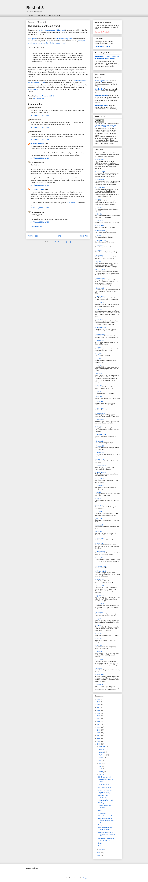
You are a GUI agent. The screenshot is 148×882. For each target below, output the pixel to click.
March (101, 772)
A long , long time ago (105, 790)
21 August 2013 (99, 604)
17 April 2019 (99, 220)
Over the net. (71, 203)
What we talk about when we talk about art (106, 839)
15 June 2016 (98, 319)
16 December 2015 (100, 327)
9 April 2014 (98, 531)
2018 (99, 716)
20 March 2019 (99, 225)
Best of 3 (35, 7)
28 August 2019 (100, 188)
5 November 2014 (100, 446)
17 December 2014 (100, 434)
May (100, 766)
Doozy (100, 810)
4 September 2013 (100, 596)
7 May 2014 (98, 518)
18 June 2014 (98, 505)
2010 (99, 738)
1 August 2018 (99, 255)
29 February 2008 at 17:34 (40, 222)
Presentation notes (101, 105)
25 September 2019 (101, 179)
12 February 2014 (100, 551)
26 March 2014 (99, 538)
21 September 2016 (100, 296)
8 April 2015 (98, 396)
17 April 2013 (99, 660)
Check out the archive (102, 46)
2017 (99, 719)
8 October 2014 (99, 459)
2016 (99, 721)
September (102, 755)
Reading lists (99, 89)
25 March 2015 (99, 401)
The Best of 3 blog (100, 123)
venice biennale (38, 98)
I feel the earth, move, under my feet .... (105, 828)
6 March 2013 (99, 684)
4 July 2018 (98, 262)
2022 (99, 705)
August (101, 757)
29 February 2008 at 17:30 (40, 208)
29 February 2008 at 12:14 (40, 127)
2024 (99, 699)
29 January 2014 (99, 558)
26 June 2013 (98, 633)
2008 (99, 744)
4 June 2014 (98, 512)
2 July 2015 (98, 359)
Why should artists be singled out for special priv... (106, 820)
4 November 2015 (100, 334)
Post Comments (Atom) (63, 242)
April (100, 769)
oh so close (102, 813)
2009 (99, 741)
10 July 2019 (98, 199)
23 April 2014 (99, 525)
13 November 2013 (100, 571)
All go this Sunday (104, 793)
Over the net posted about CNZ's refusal (51, 30)
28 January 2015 (99, 426)
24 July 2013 (98, 619)
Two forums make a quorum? (104, 806)
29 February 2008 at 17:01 (40, 185)
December (102, 746)
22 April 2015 (99, 392)
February (102, 774)
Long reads (41, 15)
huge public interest (35, 89)
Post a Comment (36, 226)
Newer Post (33, 236)
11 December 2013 (100, 566)
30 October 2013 (99, 579)
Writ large (101, 803)
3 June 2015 (98, 373)
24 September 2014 (100, 466)
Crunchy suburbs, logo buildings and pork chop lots (106, 834)
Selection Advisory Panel (63, 38)
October (101, 752)
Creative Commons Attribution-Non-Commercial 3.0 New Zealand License (107, 126)
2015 (99, 724)
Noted (100, 843)
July (100, 760)
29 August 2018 (99, 250)
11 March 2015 (99, 408)
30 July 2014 (98, 492)
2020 (99, 710)
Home (31, 15)
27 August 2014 (99, 479)
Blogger (85, 878)
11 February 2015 (100, 419)
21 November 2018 (100, 245)
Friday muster (102, 846)
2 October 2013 (99, 586)
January (101, 849)
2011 (99, 735)
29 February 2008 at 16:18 (40, 158)
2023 (99, 702)
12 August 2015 (99, 347)
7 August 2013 (99, 612)
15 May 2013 (98, 645)
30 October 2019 (100, 160)
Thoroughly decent (104, 784)
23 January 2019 (99, 235)
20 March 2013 (99, 675)
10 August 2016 (99, 303)
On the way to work (104, 787)
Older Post (83, 236)
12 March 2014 (99, 543)
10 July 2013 (98, 625)
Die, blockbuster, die (104, 777)
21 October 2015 (99, 341)
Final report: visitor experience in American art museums (107, 57)
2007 (99, 853)
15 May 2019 (98, 214)
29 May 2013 (98, 638)
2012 (99, 733)
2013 (99, 730)
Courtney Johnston (37, 144)
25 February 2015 (100, 413)
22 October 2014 (99, 452)
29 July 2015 (98, 354)
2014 (99, 727)
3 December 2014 (100, 441)
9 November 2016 (100, 278)
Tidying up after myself (105, 800)
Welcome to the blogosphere (103, 796)
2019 (99, 713)
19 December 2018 (100, 240)
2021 (99, 707)
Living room (102, 825)
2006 (99, 856)
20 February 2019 (100, 230)
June (100, 763)
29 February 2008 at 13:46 (40, 139)
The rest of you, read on (106, 816)
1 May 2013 (98, 651)
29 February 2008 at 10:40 (40, 115)
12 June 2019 (98, 207)
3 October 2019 (100, 171)
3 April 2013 (98, 668)
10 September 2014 (100, 472)
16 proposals (32, 38)
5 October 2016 (99, 288)
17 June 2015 (98, 365)
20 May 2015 (98, 385)
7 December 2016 (100, 270)
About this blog (54, 15)
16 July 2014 (98, 498)
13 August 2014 (99, 485)
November (102, 749)
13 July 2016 (98, 309)
